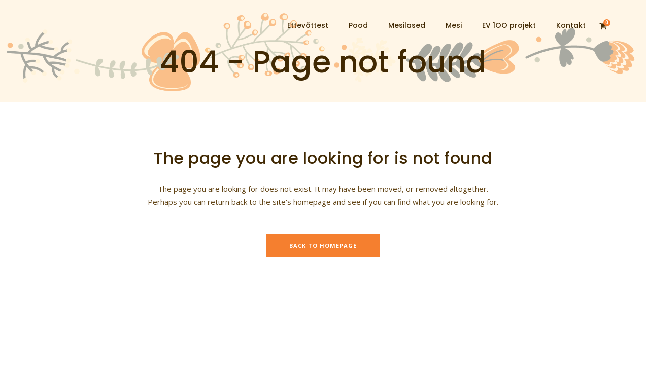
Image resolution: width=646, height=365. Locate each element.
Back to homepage (323, 245)
